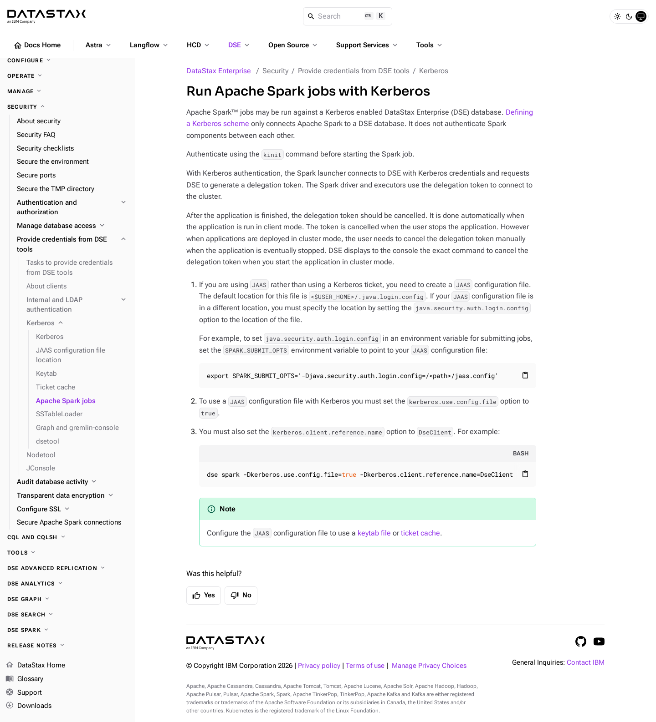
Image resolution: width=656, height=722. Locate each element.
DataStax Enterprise (218, 70)
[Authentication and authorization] (72, 208)
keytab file (374, 533)
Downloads (28, 706)
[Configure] (67, 60)
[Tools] (67, 552)
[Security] (67, 107)
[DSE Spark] (67, 630)
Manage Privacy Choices (429, 666)
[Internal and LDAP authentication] (77, 305)
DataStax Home (35, 666)
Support (23, 693)
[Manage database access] (72, 226)
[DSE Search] (67, 614)
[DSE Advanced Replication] (67, 568)
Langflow (149, 45)
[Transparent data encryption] (72, 496)
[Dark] (629, 16)
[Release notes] (67, 645)
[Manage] (67, 91)
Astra (99, 45)
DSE (239, 45)
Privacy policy (319, 666)
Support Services (367, 45)
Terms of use (365, 666)
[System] (641, 16)
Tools (430, 45)
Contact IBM (586, 662)
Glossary (24, 679)
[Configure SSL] (72, 509)
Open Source (293, 45)
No (241, 595)
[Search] (348, 16)
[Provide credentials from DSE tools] (72, 245)
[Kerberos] (77, 323)
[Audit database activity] (72, 482)
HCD (199, 45)
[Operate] (67, 76)
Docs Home (37, 45)
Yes (203, 595)
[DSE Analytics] (67, 583)
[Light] (617, 16)
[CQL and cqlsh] (67, 537)
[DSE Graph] (67, 599)
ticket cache (420, 533)
